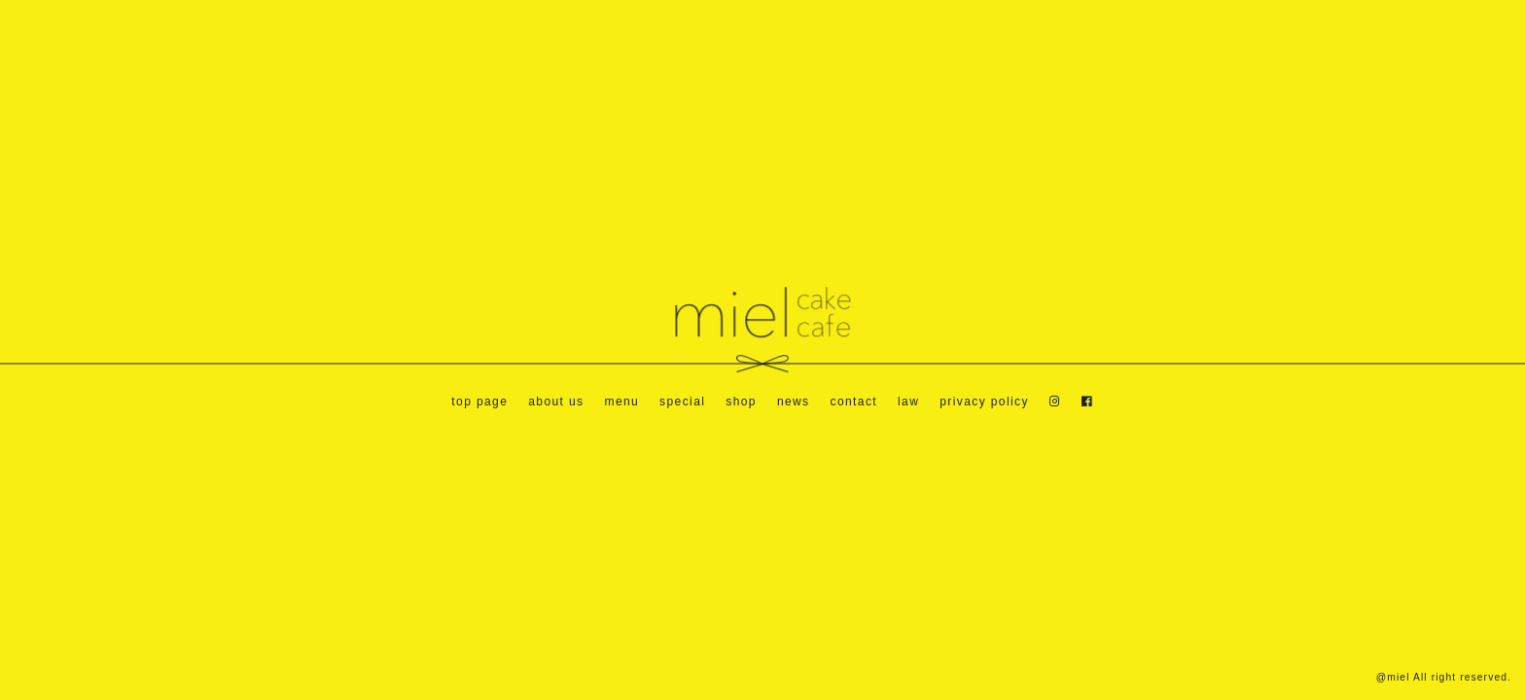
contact (854, 401)
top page (479, 401)
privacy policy (984, 401)
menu (621, 401)
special (682, 401)
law (908, 401)
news (793, 401)
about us (556, 401)
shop (741, 401)
